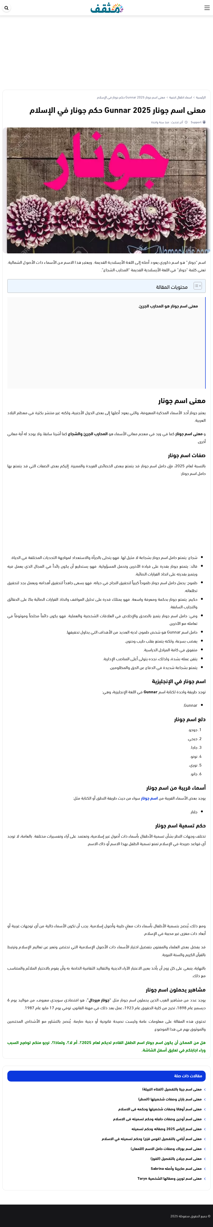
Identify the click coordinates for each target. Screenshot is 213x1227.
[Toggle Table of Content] (195, 286)
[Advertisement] (106, 51)
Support (195, 122)
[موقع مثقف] (107, 6)
